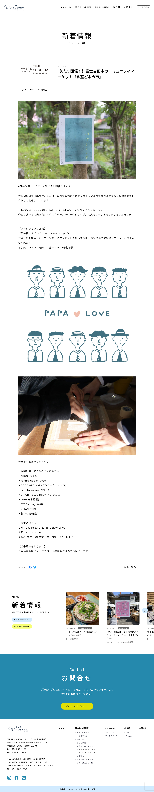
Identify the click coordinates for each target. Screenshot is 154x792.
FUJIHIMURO (102, 7)
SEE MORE (18, 626)
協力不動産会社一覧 (85, 763)
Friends (129, 736)
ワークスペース (111, 736)
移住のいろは (82, 736)
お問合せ (128, 7)
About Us (66, 7)
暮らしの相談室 (83, 7)
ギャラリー (109, 732)
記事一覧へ (130, 567)
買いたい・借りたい (87, 752)
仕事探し (80, 756)
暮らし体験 (81, 743)
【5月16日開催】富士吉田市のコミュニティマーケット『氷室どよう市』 (123, 635)
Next (145, 610)
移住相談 (80, 739)
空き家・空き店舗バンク (87, 746)
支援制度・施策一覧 (85, 759)
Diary (128, 732)
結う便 (116, 7)
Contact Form (77, 706)
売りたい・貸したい (87, 749)
